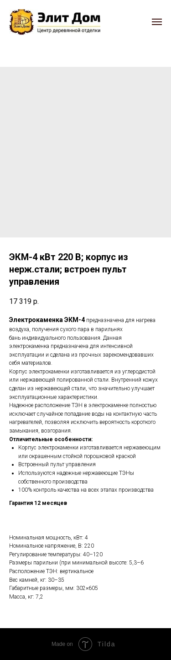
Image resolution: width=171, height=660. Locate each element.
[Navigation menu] (157, 22)
